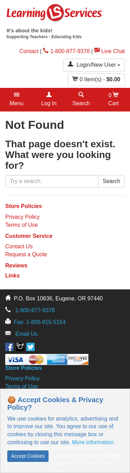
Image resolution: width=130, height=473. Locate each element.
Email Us (26, 334)
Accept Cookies (28, 456)
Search (111, 181)
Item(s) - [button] (96, 79)
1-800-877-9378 (66, 51)
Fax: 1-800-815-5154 (40, 322)
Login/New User (94, 64)
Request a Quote (26, 254)
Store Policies (23, 206)
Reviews (16, 265)
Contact (28, 51)
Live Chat (109, 51)
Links (12, 276)
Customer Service (28, 236)
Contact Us (19, 246)
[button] (16, 99)
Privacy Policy (22, 217)
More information (93, 442)
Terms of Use (21, 225)
